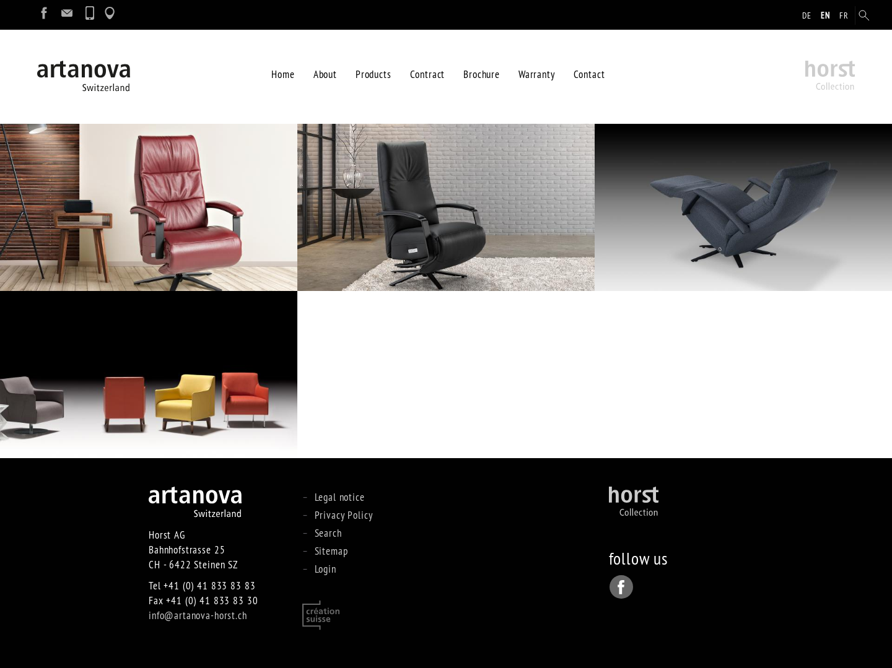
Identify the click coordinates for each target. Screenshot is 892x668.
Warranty (536, 74)
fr (844, 15)
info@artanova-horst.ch (198, 615)
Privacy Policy (344, 514)
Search (328, 532)
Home (282, 74)
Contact (589, 74)
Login (325, 568)
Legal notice (340, 496)
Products (373, 74)
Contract (427, 74)
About (325, 74)
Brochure (481, 74)
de (806, 15)
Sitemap (331, 550)
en (826, 15)
